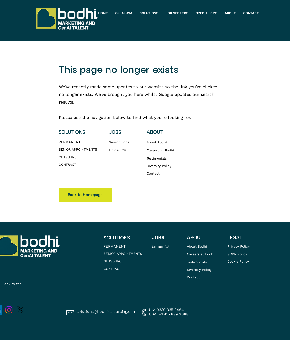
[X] (20, 310)
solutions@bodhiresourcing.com (106, 311)
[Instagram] (8, 310)
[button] (177, 13)
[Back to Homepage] (85, 195)
